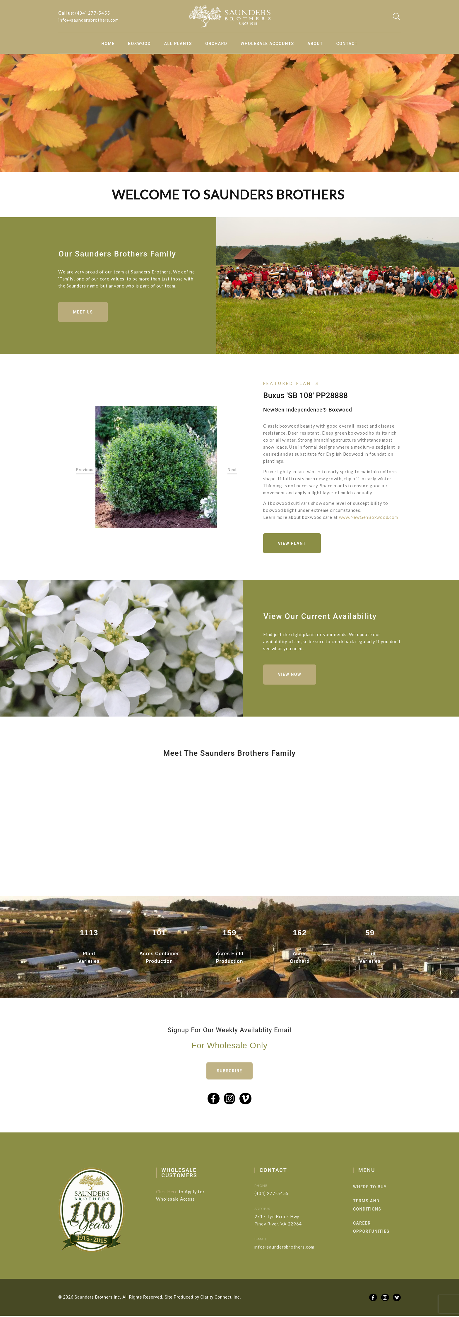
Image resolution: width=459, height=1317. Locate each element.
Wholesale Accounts (267, 43)
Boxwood (139, 43)
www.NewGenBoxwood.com (368, 517)
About (315, 43)
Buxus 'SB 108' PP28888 (305, 395)
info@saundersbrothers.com (88, 20)
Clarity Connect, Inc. (221, 1298)
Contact (347, 43)
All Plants (178, 43)
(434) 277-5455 (92, 13)
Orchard (216, 43)
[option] (156, 467)
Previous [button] (85, 470)
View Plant (292, 543)
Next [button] (232, 470)
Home (107, 43)
